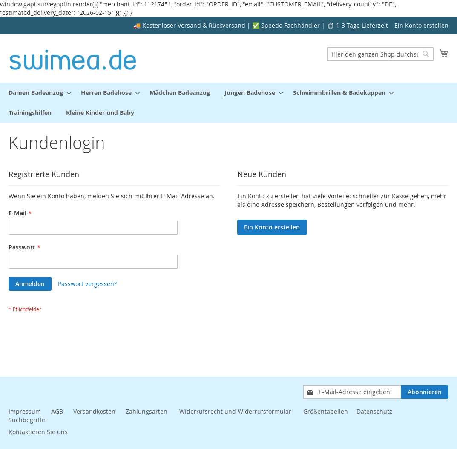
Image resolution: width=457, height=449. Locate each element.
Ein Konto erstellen (421, 25)
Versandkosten (94, 411)
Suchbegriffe (27, 420)
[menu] (228, 103)
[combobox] (380, 54)
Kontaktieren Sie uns (38, 432)
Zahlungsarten (147, 411)
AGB (57, 411)
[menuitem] (37, 93)
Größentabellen (325, 411)
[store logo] (73, 58)
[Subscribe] (424, 392)
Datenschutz (374, 411)
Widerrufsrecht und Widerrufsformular (235, 411)
